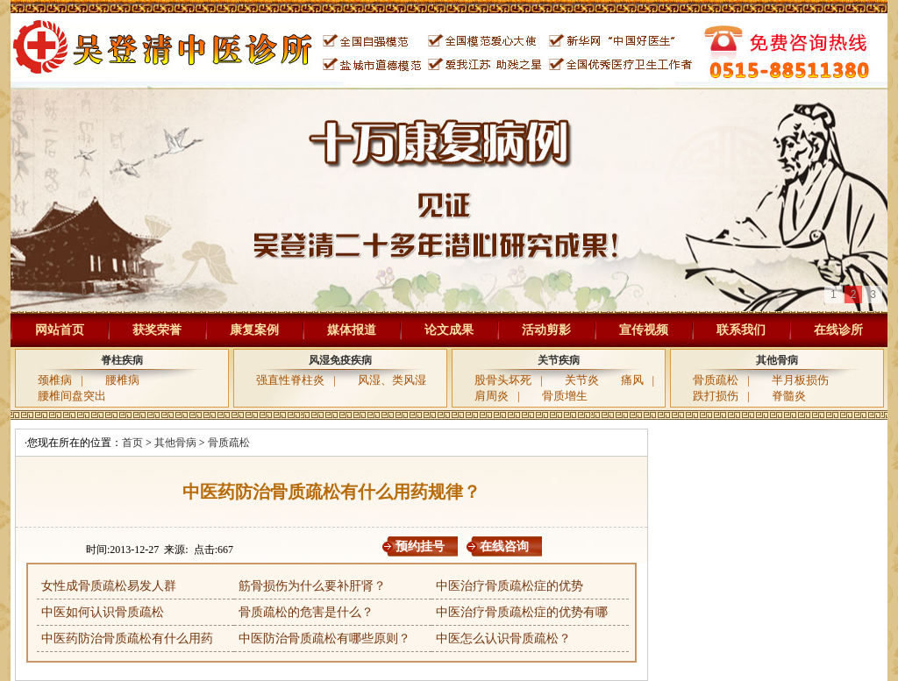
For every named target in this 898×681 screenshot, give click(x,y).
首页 (132, 442)
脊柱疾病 (122, 360)
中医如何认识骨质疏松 (102, 612)
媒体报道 (351, 330)
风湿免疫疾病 (340, 360)
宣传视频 (643, 330)
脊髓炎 (789, 395)
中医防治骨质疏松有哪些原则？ (324, 638)
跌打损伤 (715, 395)
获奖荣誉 (157, 330)
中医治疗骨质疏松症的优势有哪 (522, 612)
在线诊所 (838, 330)
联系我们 (741, 330)
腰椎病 (122, 380)
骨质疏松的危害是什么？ (306, 612)
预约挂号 (420, 546)
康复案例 (254, 330)
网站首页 (59, 330)
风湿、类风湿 (392, 380)
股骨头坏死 (502, 380)
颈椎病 (55, 380)
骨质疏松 (715, 380)
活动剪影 (546, 330)
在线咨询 (504, 546)
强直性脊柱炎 (290, 380)
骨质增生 (565, 395)
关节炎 (582, 380)
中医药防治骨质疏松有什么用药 (127, 638)
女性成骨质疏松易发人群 (108, 585)
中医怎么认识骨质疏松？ (503, 638)
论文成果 (449, 330)
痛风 (632, 380)
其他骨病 (777, 360)
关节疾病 (559, 360)
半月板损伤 (800, 380)
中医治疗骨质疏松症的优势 (509, 585)
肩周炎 (491, 395)
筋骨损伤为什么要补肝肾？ (312, 585)
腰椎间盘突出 (72, 395)
